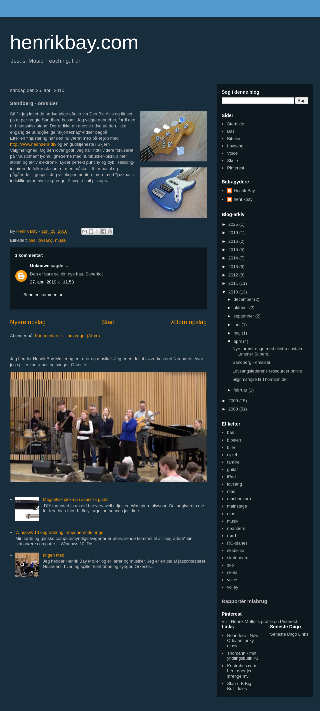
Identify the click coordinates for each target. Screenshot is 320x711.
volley (232, 587)
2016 (233, 241)
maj (238, 332)
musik (60, 240)
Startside (235, 123)
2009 (233, 400)
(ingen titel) (53, 555)
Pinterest (235, 167)
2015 (233, 249)
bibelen (234, 440)
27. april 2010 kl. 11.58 (52, 281)
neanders (236, 528)
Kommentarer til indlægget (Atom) (67, 335)
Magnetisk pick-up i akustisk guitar (76, 499)
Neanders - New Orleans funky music (242, 640)
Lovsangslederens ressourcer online (267, 371)
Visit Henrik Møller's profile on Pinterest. (260, 621)
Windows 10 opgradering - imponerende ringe (59, 532)
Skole (232, 160)
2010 (233, 291)
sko (230, 565)
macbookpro (239, 498)
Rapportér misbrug (244, 601)
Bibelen (234, 138)
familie (233, 462)
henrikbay (243, 199)
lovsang (45, 240)
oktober (241, 307)
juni (238, 324)
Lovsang (235, 145)
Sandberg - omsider (251, 362)
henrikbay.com (74, 42)
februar (241, 390)
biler (231, 447)
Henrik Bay (244, 190)
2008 (233, 409)
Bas (230, 131)
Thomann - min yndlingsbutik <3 (242, 656)
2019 (233, 232)
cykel (232, 454)
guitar (232, 469)
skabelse (235, 550)
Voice (232, 153)
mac (231, 491)
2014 (233, 257)
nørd (231, 535)
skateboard (237, 557)
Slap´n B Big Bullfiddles (239, 686)
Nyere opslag (28, 322)
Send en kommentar (42, 294)
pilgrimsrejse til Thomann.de (259, 379)
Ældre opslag (189, 322)
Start (108, 322)
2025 (233, 224)
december (244, 299)
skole (232, 572)
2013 (233, 266)
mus (231, 513)
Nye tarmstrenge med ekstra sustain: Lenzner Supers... (267, 351)
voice (232, 579)
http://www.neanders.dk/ (33, 144)
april (238, 341)
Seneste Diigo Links (289, 634)
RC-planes (237, 543)
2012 (233, 274)
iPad (231, 476)
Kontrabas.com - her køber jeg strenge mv (243, 671)
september (244, 315)
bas (31, 240)
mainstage (237, 506)
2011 (233, 283)
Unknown (40, 265)
